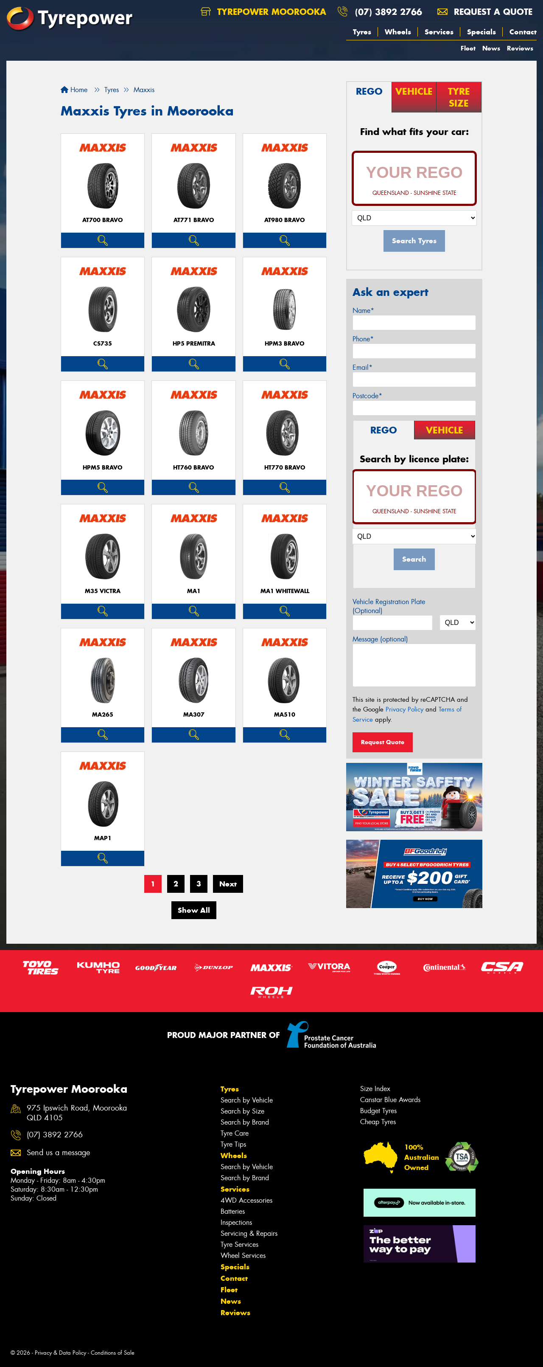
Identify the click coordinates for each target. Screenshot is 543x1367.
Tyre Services (239, 1244)
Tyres (362, 32)
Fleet (468, 48)
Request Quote (382, 742)
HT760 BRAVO (193, 467)
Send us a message (58, 1153)
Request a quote (484, 11)
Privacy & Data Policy (60, 1352)
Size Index (375, 1088)
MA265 (102, 714)
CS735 (102, 343)
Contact (523, 32)
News (491, 48)
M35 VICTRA (102, 591)
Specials (481, 32)
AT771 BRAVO (194, 220)
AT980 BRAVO (284, 220)
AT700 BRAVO (102, 220)
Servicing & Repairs (249, 1233)
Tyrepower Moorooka (263, 11)
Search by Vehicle (247, 1100)
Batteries (233, 1211)
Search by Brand (245, 1122)
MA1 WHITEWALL (284, 591)
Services (439, 32)
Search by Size (242, 1111)
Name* (363, 310)
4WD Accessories (246, 1200)
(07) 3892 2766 (388, 11)
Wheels (398, 32)
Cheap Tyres (378, 1121)
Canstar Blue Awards (390, 1099)
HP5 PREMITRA (194, 343)
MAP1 (103, 838)
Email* (362, 367)
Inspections (236, 1222)
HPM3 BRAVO (285, 343)
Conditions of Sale (112, 1352)
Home (74, 89)
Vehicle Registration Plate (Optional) (389, 606)
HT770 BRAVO (284, 467)
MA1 (194, 591)
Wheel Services (243, 1255)
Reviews (520, 48)
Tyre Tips (233, 1144)
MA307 (193, 714)
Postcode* (367, 395)
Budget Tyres (378, 1110)
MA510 (284, 714)
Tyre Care (235, 1133)
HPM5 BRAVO (103, 467)
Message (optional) (380, 639)
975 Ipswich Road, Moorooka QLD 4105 (77, 1113)
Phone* (363, 339)
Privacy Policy (404, 709)
